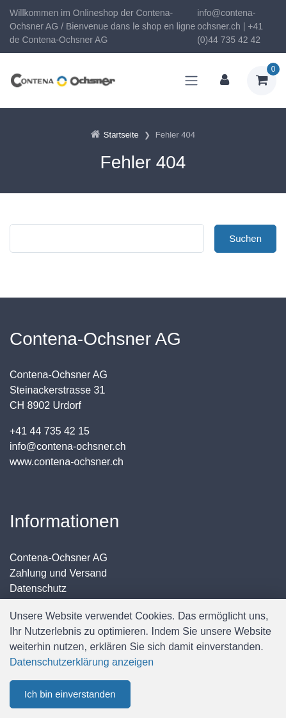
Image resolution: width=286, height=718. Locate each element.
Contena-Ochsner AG (58, 557)
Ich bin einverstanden (70, 694)
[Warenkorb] (261, 80)
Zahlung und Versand (58, 573)
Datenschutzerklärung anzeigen (82, 662)
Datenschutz (38, 588)
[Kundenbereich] (224, 80)
